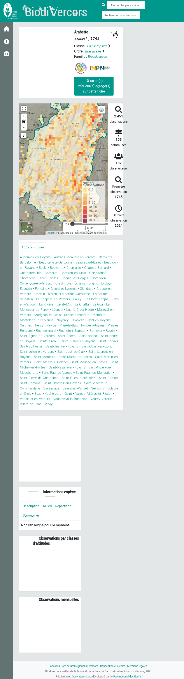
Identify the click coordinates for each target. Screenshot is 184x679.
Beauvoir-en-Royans (36, 268)
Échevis (102, 283)
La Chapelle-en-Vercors (67, 299)
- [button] (24, 127)
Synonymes (32, 521)
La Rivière (70, 304)
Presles (40, 331)
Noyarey (83, 320)
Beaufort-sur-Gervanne (58, 262)
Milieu (48, 512)
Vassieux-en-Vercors (66, 404)
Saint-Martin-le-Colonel (38, 367)
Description (31, 512)
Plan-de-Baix (92, 325)
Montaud (27, 320)
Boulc (59, 268)
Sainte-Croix (93, 341)
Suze (69, 399)
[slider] (72, 224)
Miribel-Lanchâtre (101, 315)
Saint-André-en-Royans (62, 341)
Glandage (106, 289)
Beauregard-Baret (93, 262)
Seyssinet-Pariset (96, 394)
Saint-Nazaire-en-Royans (71, 373)
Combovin (28, 283)
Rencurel (56, 331)
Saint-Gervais (62, 346)
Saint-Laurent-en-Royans (89, 357)
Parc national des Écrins (128, 676)
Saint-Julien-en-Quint (66, 352)
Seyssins (27, 399)
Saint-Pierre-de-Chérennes (40, 383)
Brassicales (94, 51)
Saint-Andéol (104, 336)
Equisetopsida (98, 46)
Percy (60, 325)
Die (90, 283)
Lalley (93, 299)
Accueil (51, 666)
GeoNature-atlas (80, 676)
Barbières (111, 257)
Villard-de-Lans (76, 409)
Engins (116, 283)
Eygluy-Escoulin (34, 289)
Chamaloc (93, 268)
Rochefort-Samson (105, 331)
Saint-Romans (45, 388)
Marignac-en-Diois (69, 315)
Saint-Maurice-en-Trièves (80, 367)
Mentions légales (139, 666)
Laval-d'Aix (90, 304)
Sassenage (70, 394)
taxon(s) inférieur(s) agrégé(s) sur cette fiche (93, 86)
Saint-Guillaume (89, 346)
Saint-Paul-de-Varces (60, 378)
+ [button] (24, 116)
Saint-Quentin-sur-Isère (83, 383)
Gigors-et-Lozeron (81, 289)
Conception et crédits (113, 666)
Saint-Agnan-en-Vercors (71, 336)
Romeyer (29, 336)
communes (34, 247)
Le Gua (25, 310)
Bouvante (74, 268)
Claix (66, 278)
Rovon (44, 336)
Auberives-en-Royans (36, 257)
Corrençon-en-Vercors (56, 283)
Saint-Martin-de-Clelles (55, 362)
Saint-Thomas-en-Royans (80, 388)
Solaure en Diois (49, 399)
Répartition (65, 512)
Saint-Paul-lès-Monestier (99, 378)
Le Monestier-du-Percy (52, 310)
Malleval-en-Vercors (35, 315)
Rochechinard (76, 331)
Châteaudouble (47, 273)
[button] (24, 122)
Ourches (46, 325)
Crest (80, 283)
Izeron (71, 294)
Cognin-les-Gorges (101, 278)
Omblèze (99, 320)
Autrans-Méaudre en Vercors (79, 257)
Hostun (57, 294)
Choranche (50, 278)
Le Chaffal (110, 304)
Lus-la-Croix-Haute (103, 310)
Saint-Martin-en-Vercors (96, 362)
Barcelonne (28, 262)
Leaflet (50, 233)
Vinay (95, 409)
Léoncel (79, 310)
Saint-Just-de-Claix (50, 357)
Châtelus (68, 273)
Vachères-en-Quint (91, 399)
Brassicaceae (98, 56)
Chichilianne (29, 278)
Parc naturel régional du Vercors (78, 666)
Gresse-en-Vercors (34, 294)
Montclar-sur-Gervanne (55, 320)
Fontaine (57, 289)
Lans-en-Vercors (47, 304)
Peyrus (73, 325)
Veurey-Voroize (48, 409)
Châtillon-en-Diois (93, 273)
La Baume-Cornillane (95, 294)
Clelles (78, 278)
